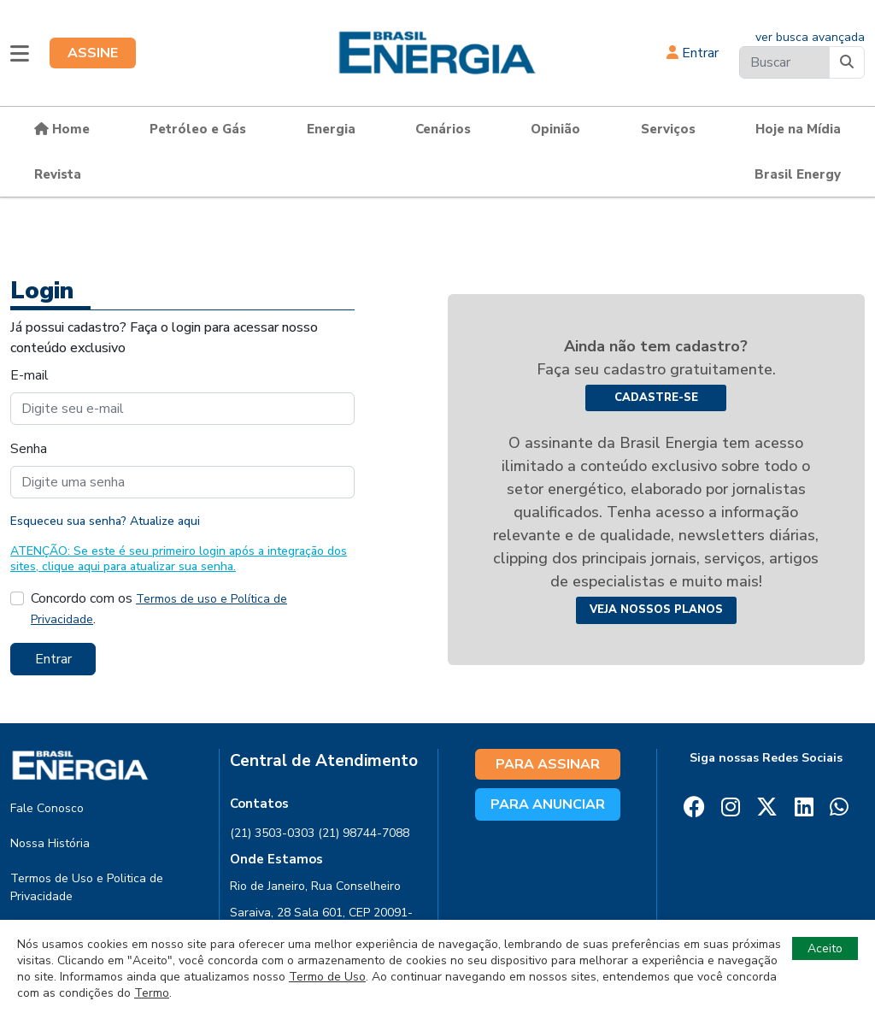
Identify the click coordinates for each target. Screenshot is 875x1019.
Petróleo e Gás (198, 129)
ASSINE (93, 53)
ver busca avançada (810, 37)
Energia (331, 129)
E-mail (29, 375)
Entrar (693, 53)
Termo (151, 993)
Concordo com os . (159, 608)
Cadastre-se (656, 397)
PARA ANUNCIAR (547, 804)
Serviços (668, 129)
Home (62, 129)
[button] (19, 53)
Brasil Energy (798, 174)
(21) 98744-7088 (363, 833)
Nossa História (50, 843)
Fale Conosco (47, 808)
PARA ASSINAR (548, 764)
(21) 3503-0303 (272, 833)
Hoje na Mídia (798, 129)
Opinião (555, 129)
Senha (28, 448)
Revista (57, 174)
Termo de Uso (327, 977)
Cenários (443, 129)
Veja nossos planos (656, 609)
